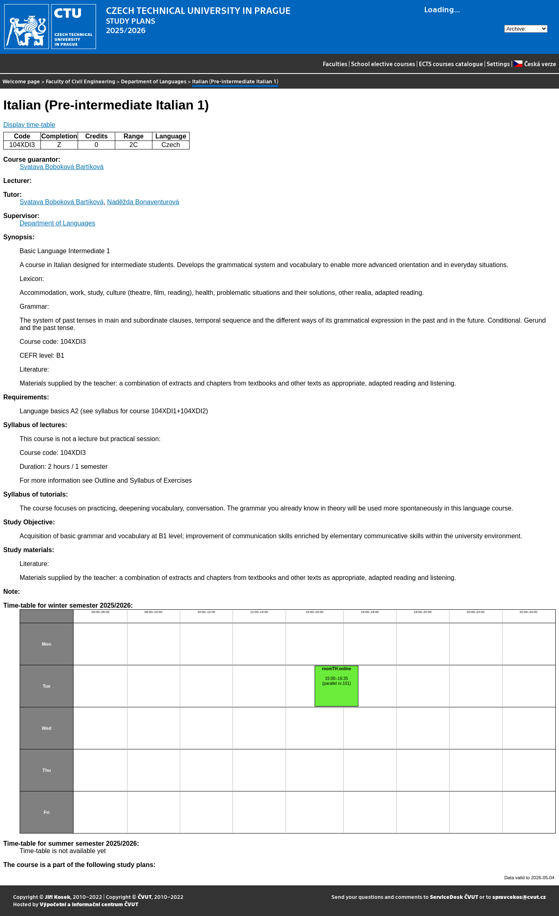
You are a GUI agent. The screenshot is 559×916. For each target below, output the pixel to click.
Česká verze (535, 63)
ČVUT (145, 897)
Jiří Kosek (57, 897)
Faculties (335, 63)
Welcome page (21, 81)
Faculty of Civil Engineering (80, 81)
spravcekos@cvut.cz (519, 897)
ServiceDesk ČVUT (454, 897)
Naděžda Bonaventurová (143, 201)
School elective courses (383, 63)
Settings (498, 63)
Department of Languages (153, 81)
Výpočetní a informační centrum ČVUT (89, 904)
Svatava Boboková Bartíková (61, 166)
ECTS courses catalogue (451, 63)
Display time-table (29, 124)
